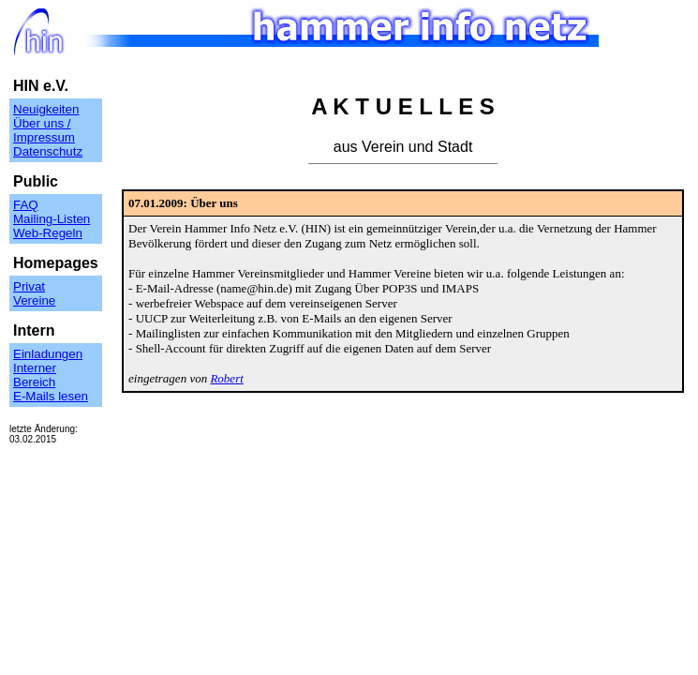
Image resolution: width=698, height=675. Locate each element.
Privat (29, 286)
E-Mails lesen (50, 396)
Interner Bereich (34, 375)
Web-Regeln (47, 233)
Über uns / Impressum (44, 130)
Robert (226, 378)
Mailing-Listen (51, 219)
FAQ (25, 205)
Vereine (34, 300)
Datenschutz (47, 151)
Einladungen (47, 354)
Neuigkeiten (46, 109)
